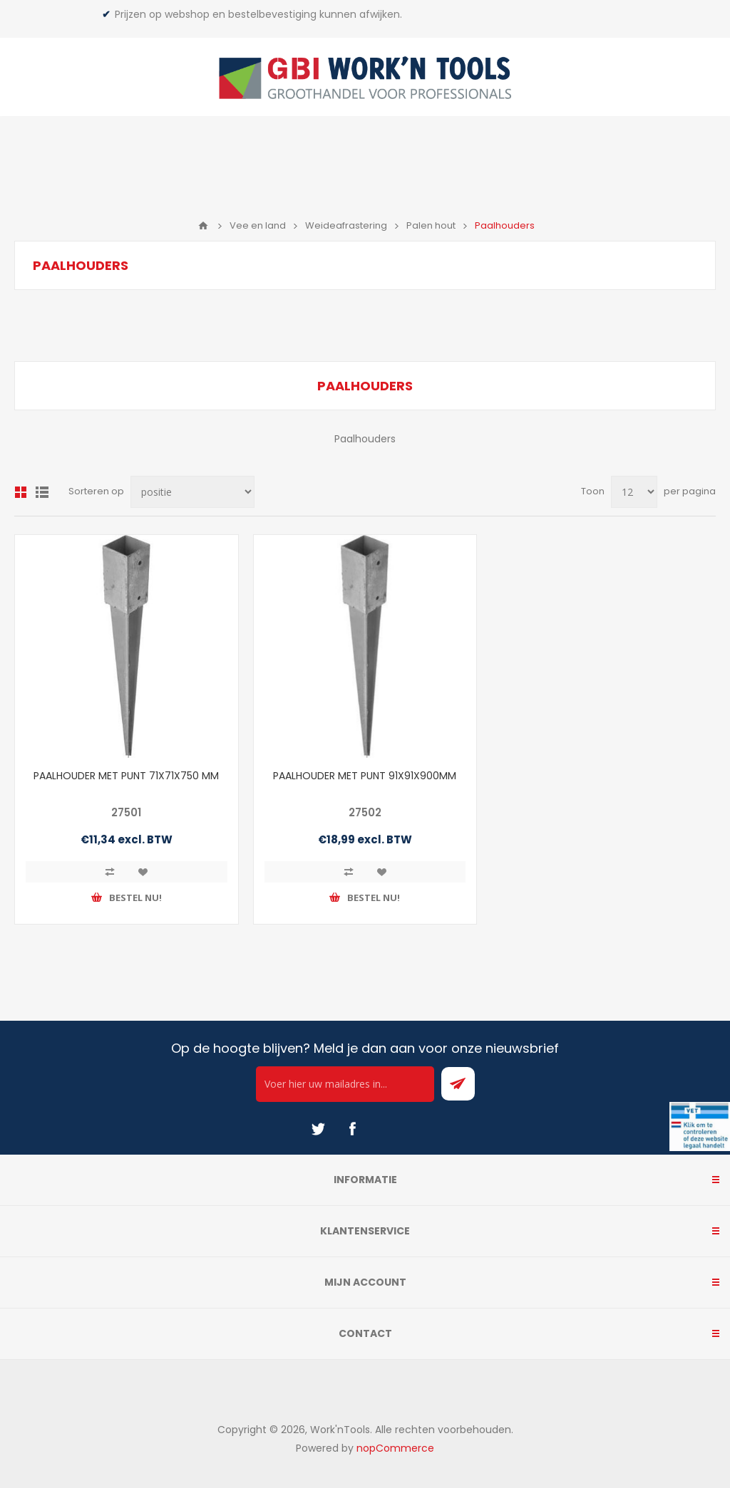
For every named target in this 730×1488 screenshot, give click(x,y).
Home (203, 225)
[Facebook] (352, 1129)
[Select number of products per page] (634, 492)
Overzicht (20, 492)
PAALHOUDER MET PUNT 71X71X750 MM (126, 776)
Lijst (42, 492)
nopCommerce (395, 1448)
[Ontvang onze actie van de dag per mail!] (345, 1084)
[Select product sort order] (192, 492)
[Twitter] (318, 1129)
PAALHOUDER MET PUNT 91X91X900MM (364, 776)
